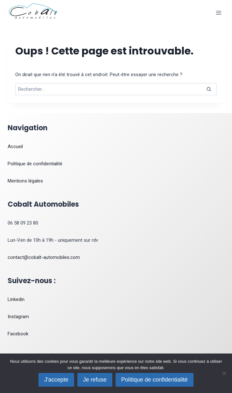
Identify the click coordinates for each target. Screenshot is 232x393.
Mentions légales (25, 181)
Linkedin (16, 299)
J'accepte (56, 379)
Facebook (18, 334)
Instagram (18, 316)
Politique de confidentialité (35, 164)
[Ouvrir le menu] (218, 13)
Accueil (15, 146)
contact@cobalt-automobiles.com (44, 257)
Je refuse (95, 379)
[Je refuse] (224, 373)
